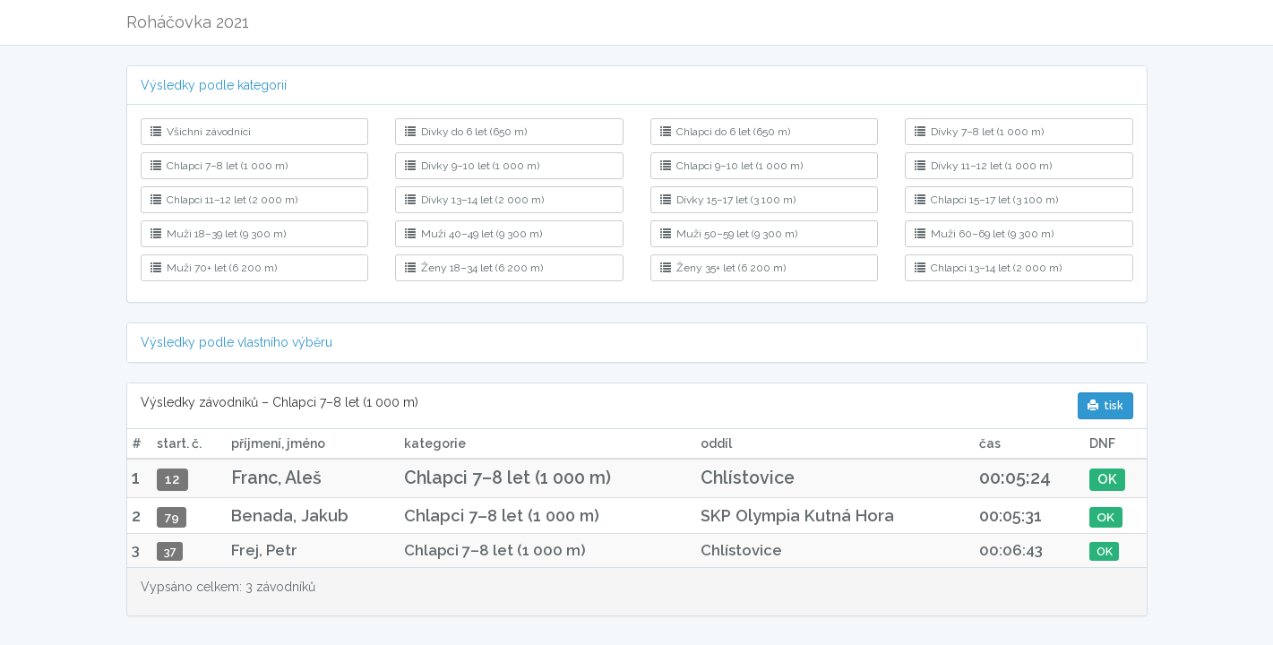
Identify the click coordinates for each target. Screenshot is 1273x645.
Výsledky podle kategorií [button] (214, 85)
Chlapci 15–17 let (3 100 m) (986, 200)
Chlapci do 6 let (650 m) (725, 131)
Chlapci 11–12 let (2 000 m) (224, 200)
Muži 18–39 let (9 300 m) (218, 234)
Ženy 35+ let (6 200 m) (723, 268)
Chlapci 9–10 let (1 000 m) (731, 165)
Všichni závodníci (201, 131)
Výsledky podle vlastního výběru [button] (236, 342)
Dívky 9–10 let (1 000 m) (472, 165)
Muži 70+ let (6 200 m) (214, 268)
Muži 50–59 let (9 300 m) (728, 234)
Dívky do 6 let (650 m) (466, 131)
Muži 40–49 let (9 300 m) (473, 234)
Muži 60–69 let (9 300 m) (984, 234)
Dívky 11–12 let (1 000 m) (983, 165)
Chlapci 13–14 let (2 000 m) (988, 268)
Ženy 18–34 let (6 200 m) (474, 268)
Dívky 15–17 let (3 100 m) (728, 200)
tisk (1105, 406)
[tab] (637, 85)
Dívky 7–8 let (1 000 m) (979, 131)
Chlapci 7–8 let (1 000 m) (219, 165)
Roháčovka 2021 (187, 22)
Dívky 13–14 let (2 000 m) (474, 200)
